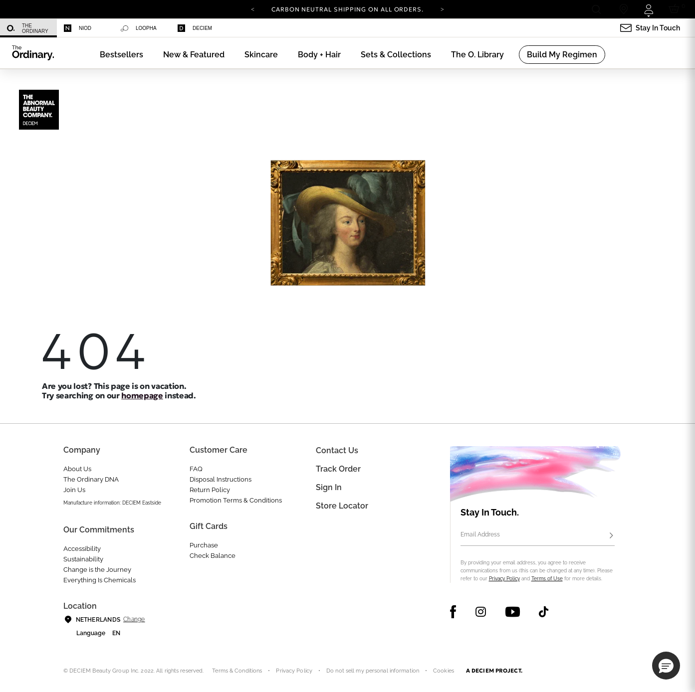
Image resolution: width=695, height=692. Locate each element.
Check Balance (212, 555)
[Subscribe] (612, 536)
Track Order (338, 469)
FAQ (196, 469)
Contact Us (337, 450)
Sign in (329, 487)
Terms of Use (547, 578)
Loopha (139, 28)
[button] (193, 54)
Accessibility (82, 548)
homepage (142, 395)
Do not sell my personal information (372, 671)
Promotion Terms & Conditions (236, 500)
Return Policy (210, 490)
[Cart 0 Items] (676, 9)
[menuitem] (28, 28)
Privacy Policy (504, 578)
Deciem (195, 28)
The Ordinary (27, 28)
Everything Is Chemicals (99, 580)
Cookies (443, 671)
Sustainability (83, 559)
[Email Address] (538, 536)
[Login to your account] (648, 9)
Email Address (480, 534)
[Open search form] (596, 9)
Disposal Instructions (220, 479)
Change (134, 619)
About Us (77, 469)
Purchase (204, 545)
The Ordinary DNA (91, 479)
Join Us (74, 490)
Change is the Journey (97, 569)
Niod (77, 28)
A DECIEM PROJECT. (494, 670)
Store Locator (342, 506)
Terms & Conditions (237, 671)
